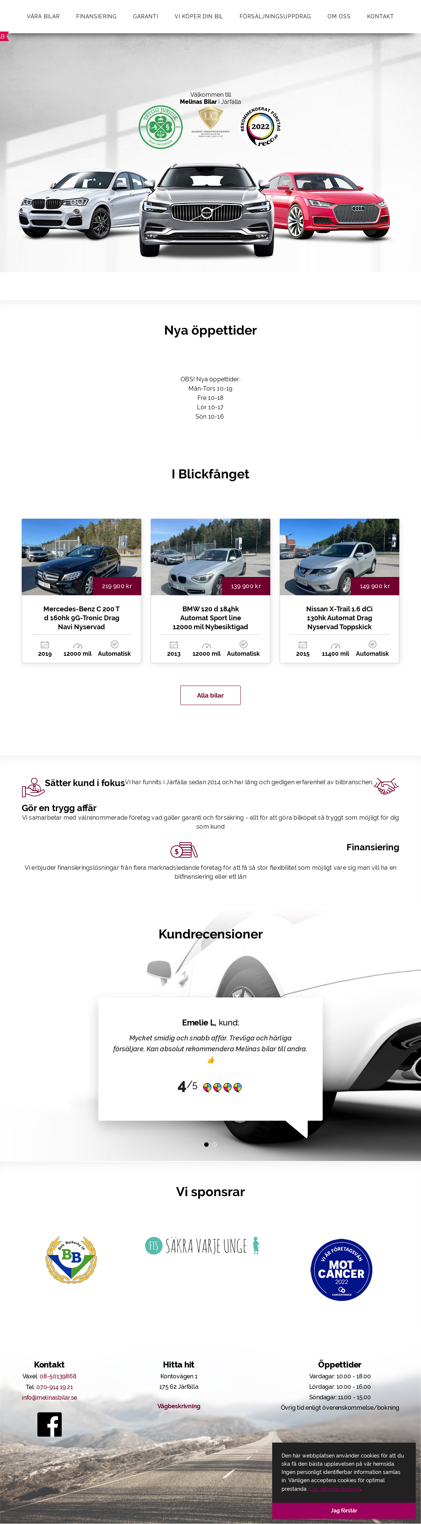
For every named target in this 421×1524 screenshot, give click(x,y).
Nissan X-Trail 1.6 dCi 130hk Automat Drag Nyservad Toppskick (339, 618)
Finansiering (96, 17)
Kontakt (380, 17)
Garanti (145, 17)
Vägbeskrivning (179, 1407)
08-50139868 (58, 1377)
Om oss (339, 17)
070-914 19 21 (54, 1387)
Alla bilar (210, 695)
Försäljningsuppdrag (275, 17)
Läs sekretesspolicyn (335, 1489)
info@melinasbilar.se (49, 1398)
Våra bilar (43, 17)
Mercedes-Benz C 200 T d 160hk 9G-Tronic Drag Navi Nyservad (81, 618)
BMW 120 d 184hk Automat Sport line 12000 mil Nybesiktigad (210, 618)
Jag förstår (344, 1511)
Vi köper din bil (199, 17)
